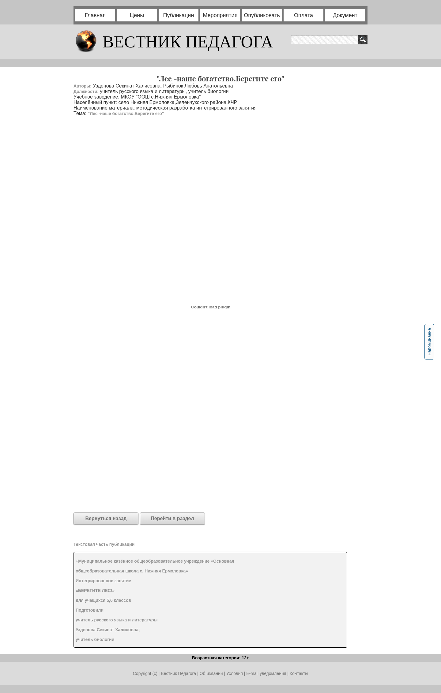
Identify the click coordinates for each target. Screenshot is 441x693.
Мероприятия (220, 15)
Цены (137, 15)
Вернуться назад (106, 518)
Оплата (303, 15)
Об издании (211, 673)
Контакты (299, 673)
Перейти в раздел (172, 518)
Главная (95, 15)
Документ (345, 15)
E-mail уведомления (266, 673)
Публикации (178, 15)
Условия (235, 673)
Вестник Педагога (179, 673)
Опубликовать (262, 15)
